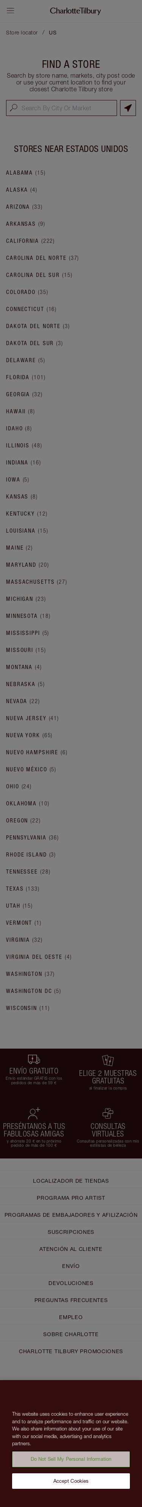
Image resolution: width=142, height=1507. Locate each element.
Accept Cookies (71, 1487)
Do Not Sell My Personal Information (71, 1465)
